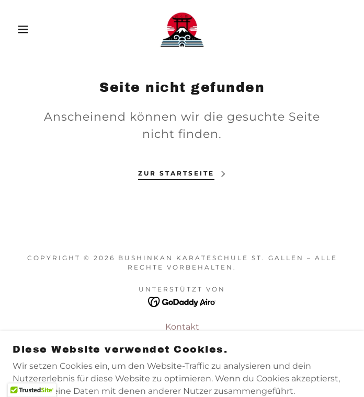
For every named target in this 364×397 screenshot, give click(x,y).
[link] (182, 29)
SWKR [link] (182, 341)
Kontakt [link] (182, 327)
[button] (24, 29)
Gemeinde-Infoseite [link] (182, 355)
